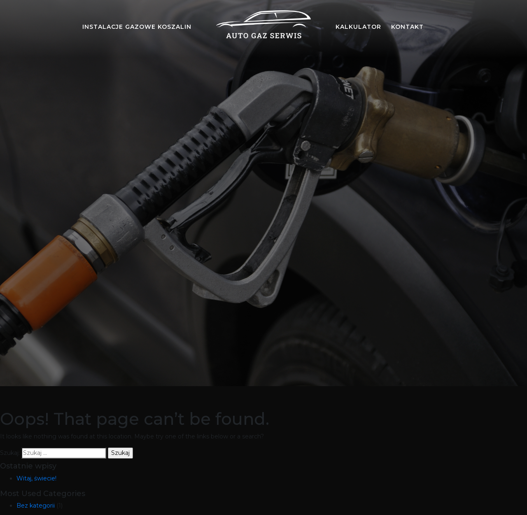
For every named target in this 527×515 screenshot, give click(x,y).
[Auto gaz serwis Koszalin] (263, 26)
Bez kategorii (35, 505)
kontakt (407, 26)
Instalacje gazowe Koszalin (136, 26)
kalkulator (358, 26)
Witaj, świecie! (36, 478)
